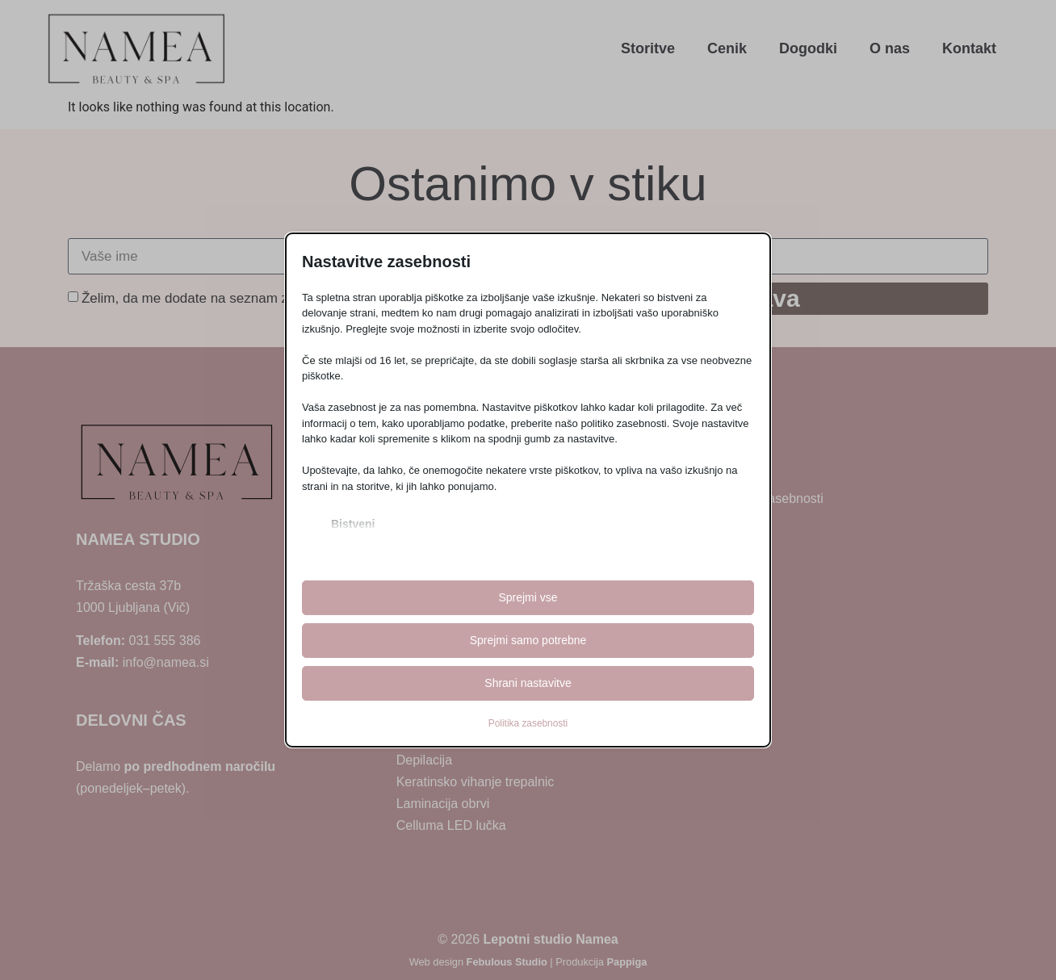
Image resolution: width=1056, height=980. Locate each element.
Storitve (648, 48)
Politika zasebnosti (528, 723)
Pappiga (627, 962)
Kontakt (969, 48)
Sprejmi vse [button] (527, 597)
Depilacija (424, 760)
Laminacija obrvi (443, 803)
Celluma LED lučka (451, 825)
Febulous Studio (507, 962)
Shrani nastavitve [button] (527, 682)
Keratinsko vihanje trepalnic (475, 782)
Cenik (727, 48)
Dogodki (808, 48)
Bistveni (353, 524)
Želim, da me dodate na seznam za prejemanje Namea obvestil (274, 298)
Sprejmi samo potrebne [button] (528, 640)
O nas (890, 48)
